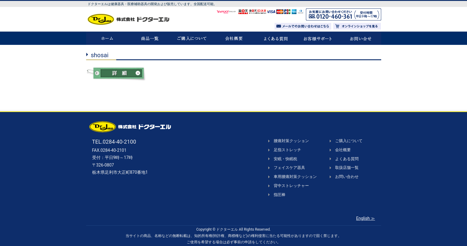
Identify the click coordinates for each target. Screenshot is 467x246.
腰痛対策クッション (291, 141)
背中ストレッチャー (291, 185)
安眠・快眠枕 (285, 159)
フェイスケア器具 (289, 167)
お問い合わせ (347, 176)
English (363, 218)
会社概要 (343, 150)
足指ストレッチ (287, 150)
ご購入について (349, 141)
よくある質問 (347, 159)
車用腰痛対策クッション (295, 176)
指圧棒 (279, 194)
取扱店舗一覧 (347, 167)
